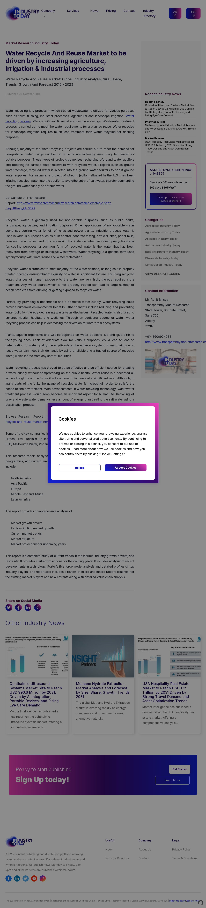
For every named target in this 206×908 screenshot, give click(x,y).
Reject (79, 467)
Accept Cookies (125, 467)
